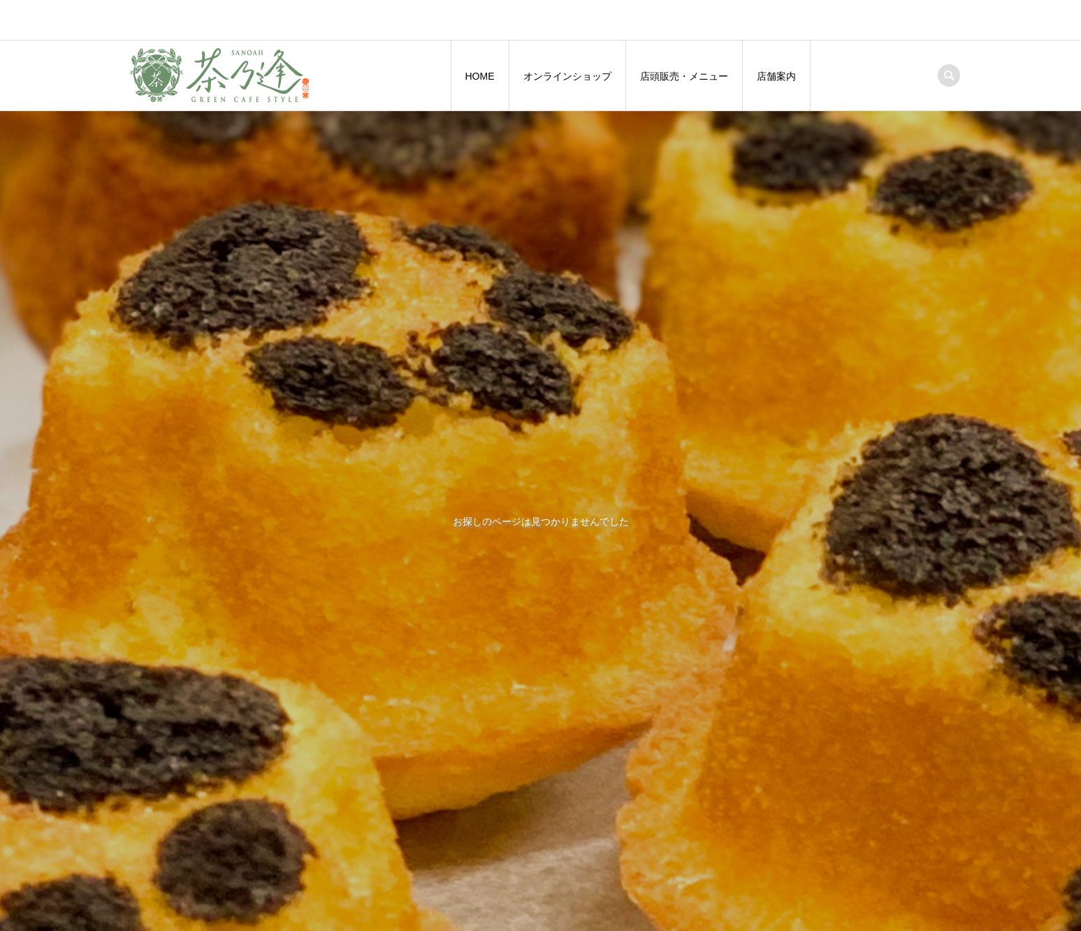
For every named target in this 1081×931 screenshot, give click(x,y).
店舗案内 (776, 76)
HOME (480, 76)
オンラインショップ (567, 76)
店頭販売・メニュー (684, 76)
